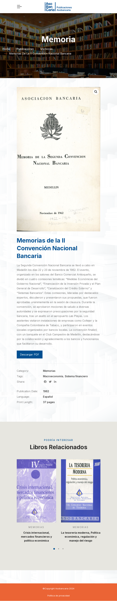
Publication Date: (27, 391)
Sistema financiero (76, 376)
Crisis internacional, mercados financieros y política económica (36, 536)
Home (6, 49)
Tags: (20, 376)
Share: (21, 381)
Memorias (46, 49)
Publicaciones (25, 49)
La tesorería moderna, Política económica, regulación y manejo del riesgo (80, 536)
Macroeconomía (53, 376)
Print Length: (25, 402)
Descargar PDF (29, 354)
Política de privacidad (58, 595)
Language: (23, 396)
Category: (23, 370)
